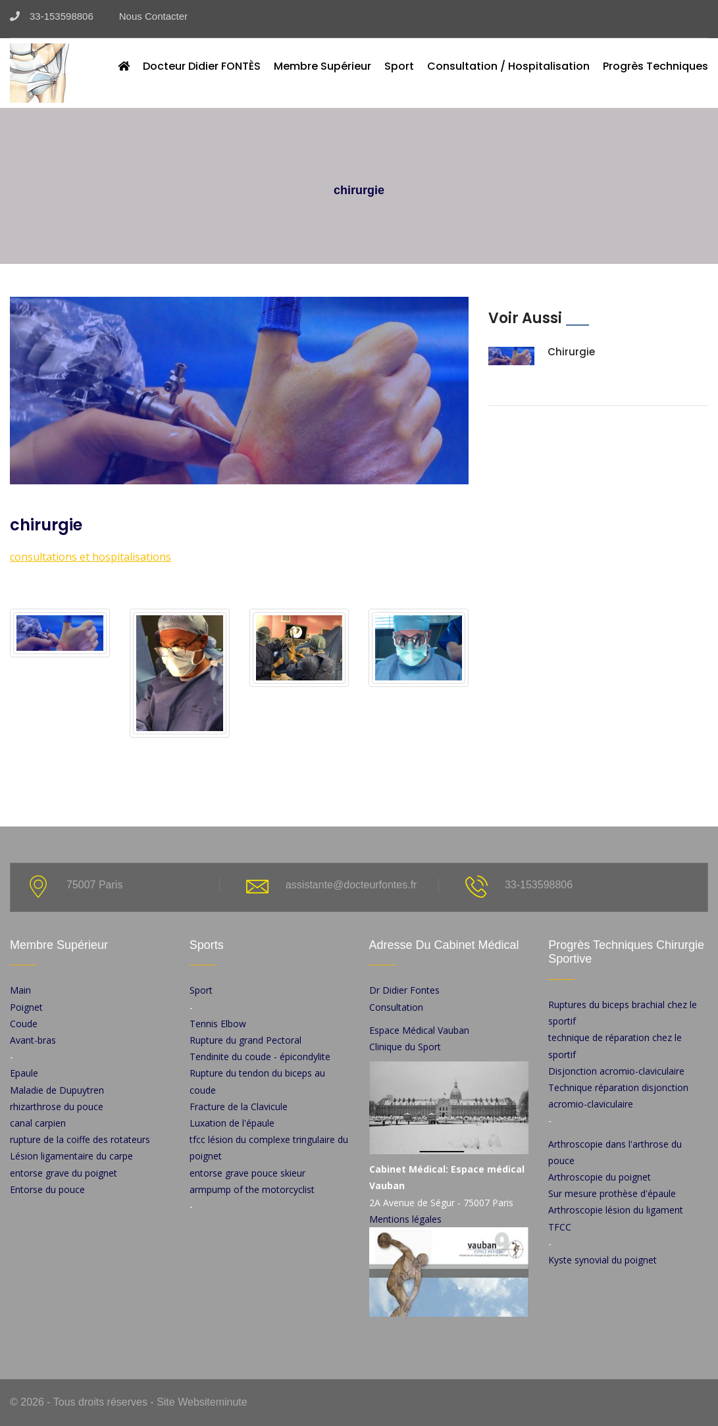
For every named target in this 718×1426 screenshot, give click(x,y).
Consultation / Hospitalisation (508, 66)
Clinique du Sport (405, 1046)
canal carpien (38, 1123)
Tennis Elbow (218, 1023)
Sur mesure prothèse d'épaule (612, 1193)
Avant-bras (33, 1040)
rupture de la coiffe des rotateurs (80, 1139)
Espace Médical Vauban (419, 1030)
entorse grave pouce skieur (247, 1173)
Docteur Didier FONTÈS (202, 66)
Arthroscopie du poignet (599, 1177)
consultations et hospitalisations (90, 556)
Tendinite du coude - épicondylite (260, 1056)
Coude (24, 1023)
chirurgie (571, 352)
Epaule (24, 1073)
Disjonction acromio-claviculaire (616, 1071)
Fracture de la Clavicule (239, 1106)
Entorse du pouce (47, 1189)
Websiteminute (211, 1402)
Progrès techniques (655, 66)
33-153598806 (51, 16)
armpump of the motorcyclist (252, 1189)
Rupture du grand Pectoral (245, 1040)
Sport (399, 66)
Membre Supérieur (322, 66)
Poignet (26, 1007)
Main (20, 990)
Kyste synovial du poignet (602, 1260)
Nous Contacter (148, 16)
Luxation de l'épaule (232, 1123)
